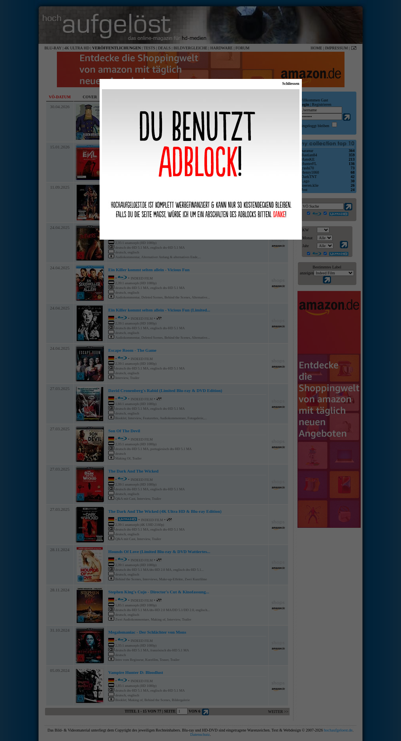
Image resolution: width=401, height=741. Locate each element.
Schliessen (290, 83)
